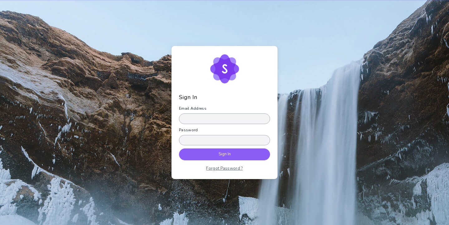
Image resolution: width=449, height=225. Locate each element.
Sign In (225, 154)
